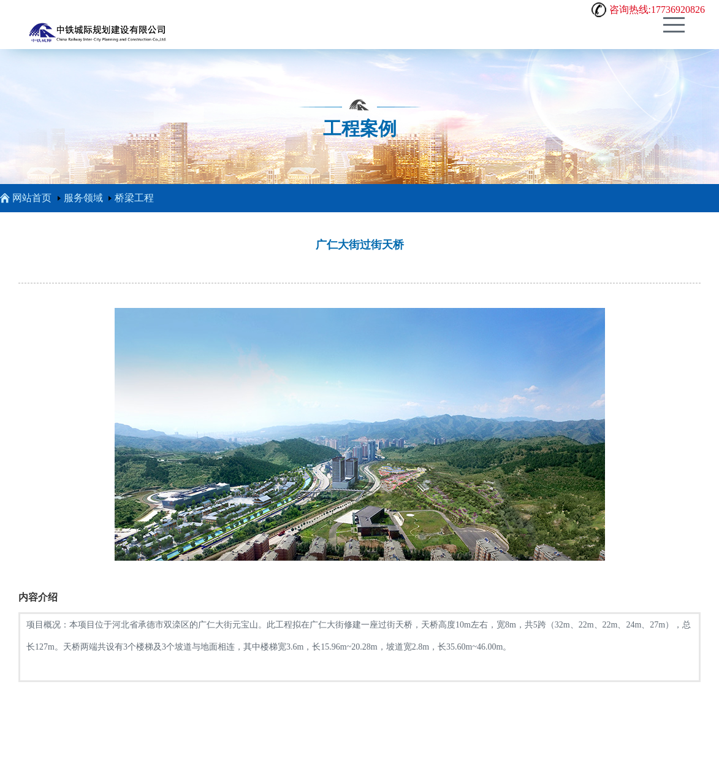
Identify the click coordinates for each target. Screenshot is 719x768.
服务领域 (83, 198)
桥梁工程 (134, 198)
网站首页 (25, 198)
